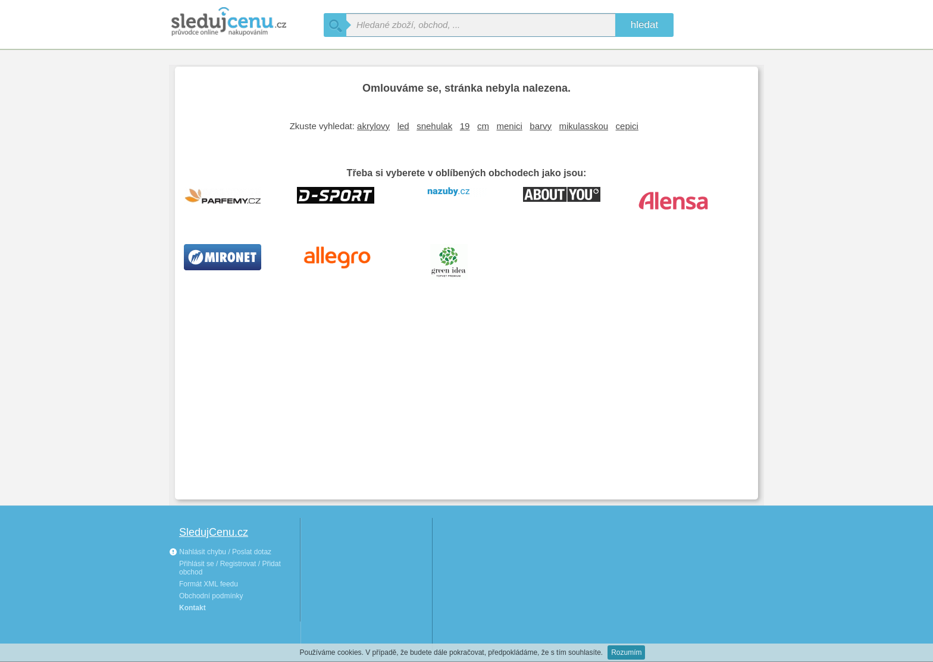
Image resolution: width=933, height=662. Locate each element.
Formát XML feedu (208, 584)
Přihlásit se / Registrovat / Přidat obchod (230, 568)
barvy (541, 126)
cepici (627, 126)
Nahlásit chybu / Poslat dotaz (220, 552)
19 (465, 126)
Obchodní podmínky (211, 596)
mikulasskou (584, 126)
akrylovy (373, 126)
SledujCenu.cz (213, 532)
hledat (644, 24)
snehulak (434, 126)
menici (509, 126)
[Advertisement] (466, 401)
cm (483, 126)
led (403, 126)
